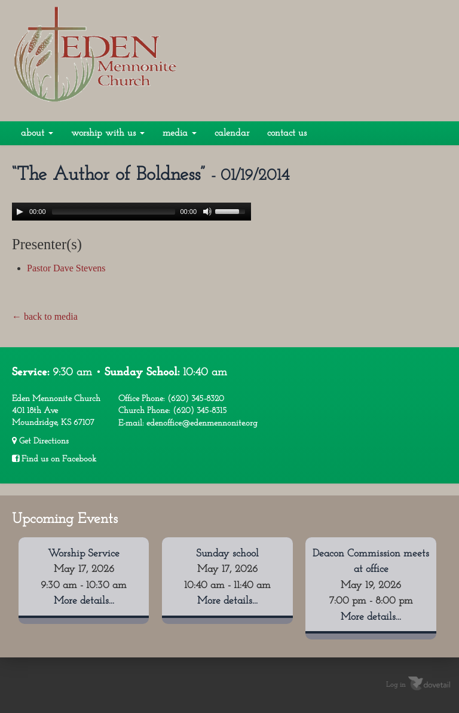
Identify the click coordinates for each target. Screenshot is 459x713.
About (37, 133)
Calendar (232, 133)
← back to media (45, 316)
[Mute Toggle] (207, 211)
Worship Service (84, 554)
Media (180, 133)
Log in (396, 684)
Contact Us (287, 133)
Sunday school (227, 554)
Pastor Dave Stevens (66, 268)
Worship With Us (108, 133)
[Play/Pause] (20, 211)
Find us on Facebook (54, 459)
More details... (84, 601)
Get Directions (40, 441)
